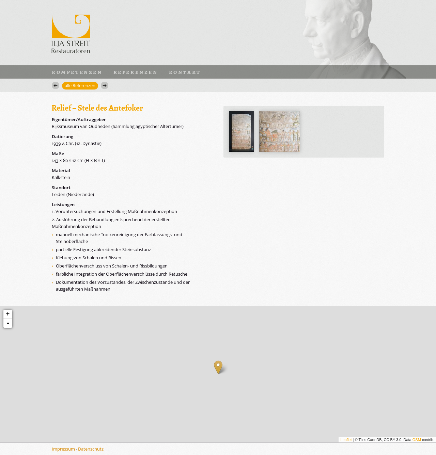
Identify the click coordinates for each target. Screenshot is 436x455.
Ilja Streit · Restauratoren (71, 32)
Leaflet (346, 440)
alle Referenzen (80, 85)
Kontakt (185, 72)
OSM (416, 440)
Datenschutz (91, 449)
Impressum (63, 449)
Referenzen (135, 72)
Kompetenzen (77, 72)
